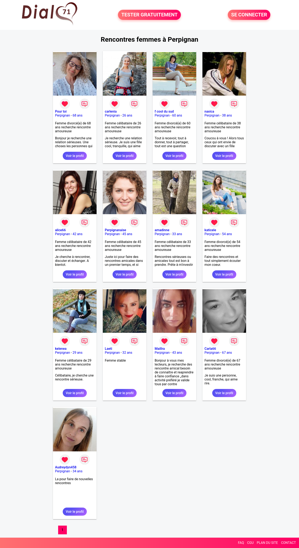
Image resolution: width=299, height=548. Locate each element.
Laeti (108, 349)
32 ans (127, 353)
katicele (210, 230)
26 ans (127, 115)
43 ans (177, 353)
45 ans (127, 234)
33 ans (177, 234)
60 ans (177, 115)
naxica (209, 111)
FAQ (241, 543)
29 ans (77, 353)
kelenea (61, 349)
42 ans (77, 234)
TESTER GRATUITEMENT (149, 15)
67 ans (227, 353)
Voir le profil (75, 156)
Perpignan (62, 115)
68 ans (77, 115)
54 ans (227, 234)
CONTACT (288, 543)
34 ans (77, 471)
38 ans (227, 115)
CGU (250, 543)
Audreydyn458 (65, 467)
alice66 (60, 230)
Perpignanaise (115, 230)
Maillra (160, 349)
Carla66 (210, 349)
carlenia (111, 111)
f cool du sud (164, 111)
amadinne (162, 230)
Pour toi (61, 111)
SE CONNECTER (249, 15)
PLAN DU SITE (267, 543)
